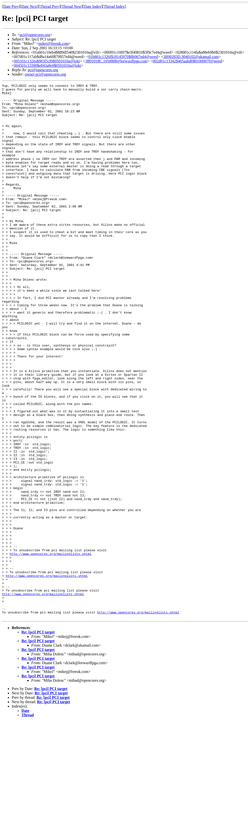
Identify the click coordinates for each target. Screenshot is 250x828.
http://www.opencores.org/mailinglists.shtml (50, 648)
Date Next (29, 6)
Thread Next (71, 6)
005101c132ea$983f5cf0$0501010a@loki (47, 61)
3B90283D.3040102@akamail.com (191, 57)
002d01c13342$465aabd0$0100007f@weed (187, 61)
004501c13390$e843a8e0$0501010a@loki (47, 65)
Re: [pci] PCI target (38, 739)
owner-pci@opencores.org (45, 74)
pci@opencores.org (35, 35)
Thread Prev (49, 6)
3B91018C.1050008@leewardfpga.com (116, 61)
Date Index (92, 6)
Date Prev (11, 6)
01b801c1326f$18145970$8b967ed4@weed (123, 57)
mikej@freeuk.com (54, 43)
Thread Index (114, 6)
